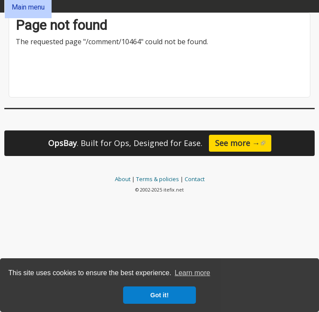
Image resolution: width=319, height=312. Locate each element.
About (122, 179)
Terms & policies (157, 179)
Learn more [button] (192, 272)
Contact (195, 179)
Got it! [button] (159, 295)
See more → (243, 145)
